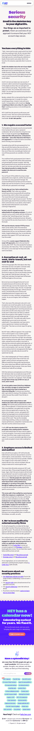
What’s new (25, 706)
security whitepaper (11, 587)
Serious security (22, 700)
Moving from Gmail (24, 694)
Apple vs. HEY (10, 697)
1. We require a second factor (17, 125)
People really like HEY (23, 703)
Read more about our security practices (13, 572)
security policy (10, 583)
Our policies (17, 709)
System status (26, 709)
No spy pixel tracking (10, 685)
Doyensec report (8, 557)
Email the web (12, 688)
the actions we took (22, 555)
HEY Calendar (6, 679)
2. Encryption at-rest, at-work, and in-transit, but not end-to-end (16, 259)
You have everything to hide (16, 48)
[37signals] (26, 719)
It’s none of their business (9, 682)
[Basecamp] (17, 721)
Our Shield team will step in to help (13, 577)
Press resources (12, 700)
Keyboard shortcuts (10, 703)
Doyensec (19, 547)
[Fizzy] (25, 721)
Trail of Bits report (8, 555)
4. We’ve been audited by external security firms (15, 522)
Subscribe (27, 673)
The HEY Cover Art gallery (12, 706)
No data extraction (24, 685)
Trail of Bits (16, 545)
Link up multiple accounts (12, 691)
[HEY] (5, 3)
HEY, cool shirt (7, 709)
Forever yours (24, 691)
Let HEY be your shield (10, 694)
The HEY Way (16, 679)
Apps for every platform (25, 682)
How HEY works (26, 679)
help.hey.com (25, 714)
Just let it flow (21, 688)
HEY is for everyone (22, 697)
